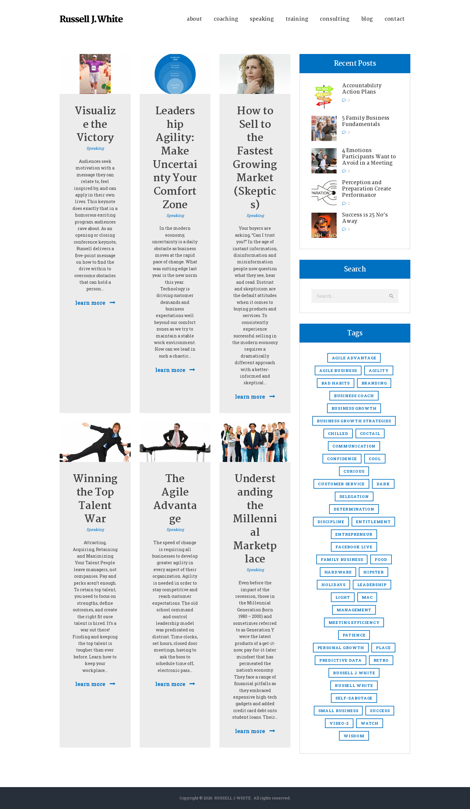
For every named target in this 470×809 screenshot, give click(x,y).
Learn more (90, 302)
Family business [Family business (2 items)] (342, 559)
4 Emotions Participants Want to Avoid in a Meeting (369, 157)
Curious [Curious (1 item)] (354, 471)
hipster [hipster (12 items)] (373, 572)
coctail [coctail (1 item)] (370, 433)
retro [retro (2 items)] (381, 660)
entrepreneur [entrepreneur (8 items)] (354, 534)
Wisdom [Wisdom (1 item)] (354, 736)
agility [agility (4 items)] (379, 370)
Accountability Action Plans (362, 89)
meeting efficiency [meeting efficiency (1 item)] (354, 622)
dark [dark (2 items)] (383, 484)
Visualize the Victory (95, 125)
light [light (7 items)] (342, 597)
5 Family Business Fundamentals (365, 121)
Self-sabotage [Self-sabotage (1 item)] (354, 698)
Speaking (95, 148)
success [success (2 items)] (380, 710)
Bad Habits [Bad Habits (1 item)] (335, 383)
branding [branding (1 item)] (374, 383)
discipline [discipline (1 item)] (330, 521)
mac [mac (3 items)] (367, 597)
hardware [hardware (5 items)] (338, 572)
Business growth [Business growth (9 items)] (354, 408)
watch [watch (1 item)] (370, 723)
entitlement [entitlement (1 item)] (373, 521)
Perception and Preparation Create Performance (366, 189)
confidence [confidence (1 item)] (342, 458)
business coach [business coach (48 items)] (354, 395)
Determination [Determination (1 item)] (354, 509)
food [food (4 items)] (381, 559)
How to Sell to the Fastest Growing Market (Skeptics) (255, 158)
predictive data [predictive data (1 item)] (340, 660)
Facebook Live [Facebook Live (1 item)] (353, 547)
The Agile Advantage (175, 499)
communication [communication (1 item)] (354, 446)
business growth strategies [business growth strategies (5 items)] (354, 421)
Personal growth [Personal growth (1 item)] (340, 647)
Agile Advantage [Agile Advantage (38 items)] (354, 358)
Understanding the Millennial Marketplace (255, 520)
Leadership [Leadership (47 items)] (372, 584)
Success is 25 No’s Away (365, 218)
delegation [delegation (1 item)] (354, 496)
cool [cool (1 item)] (375, 458)
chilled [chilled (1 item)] (338, 433)
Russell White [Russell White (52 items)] (354, 685)
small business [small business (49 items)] (338, 710)
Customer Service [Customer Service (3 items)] (341, 484)
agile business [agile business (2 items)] (338, 370)
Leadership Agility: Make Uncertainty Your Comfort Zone (175, 158)
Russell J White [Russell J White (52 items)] (354, 673)
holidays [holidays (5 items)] (333, 584)
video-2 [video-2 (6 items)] (339, 723)
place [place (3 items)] (383, 647)
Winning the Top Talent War (95, 499)
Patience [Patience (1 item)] (354, 635)
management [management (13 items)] (354, 610)
